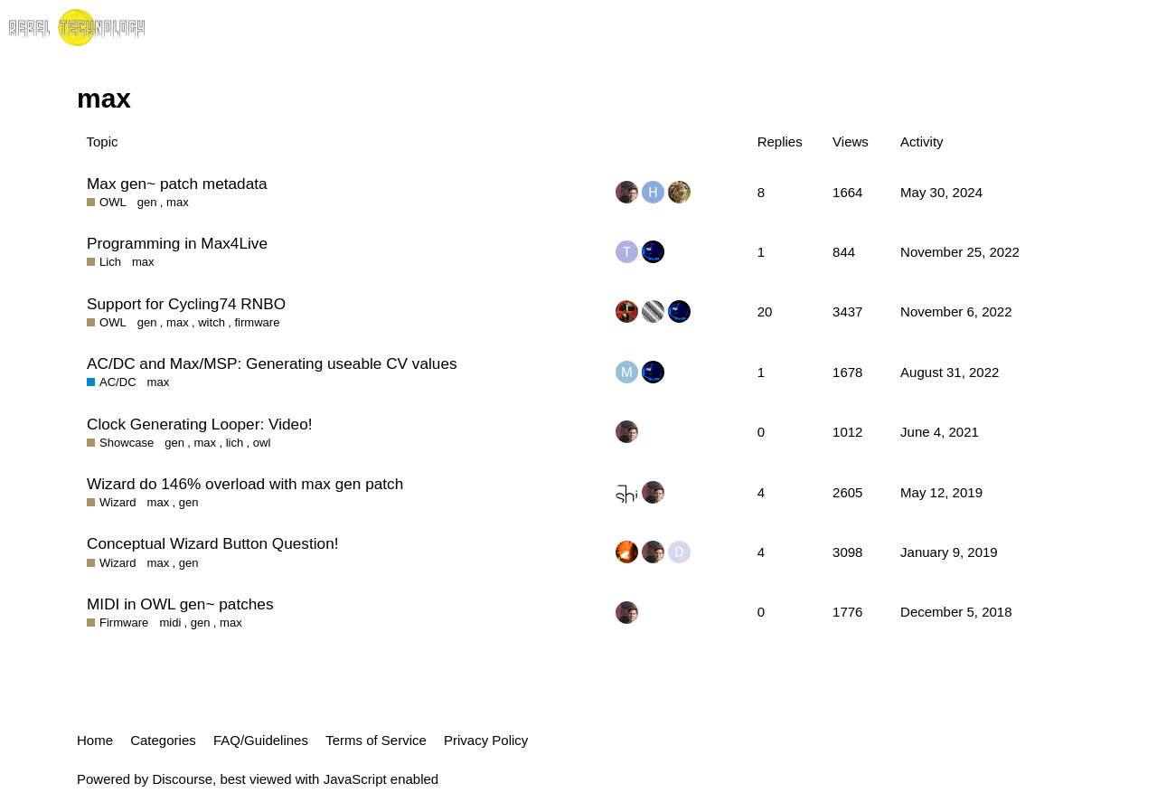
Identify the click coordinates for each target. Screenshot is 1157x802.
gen (147, 202)
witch (211, 322)
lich (235, 442)
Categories (163, 740)
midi (170, 622)
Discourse (182, 779)
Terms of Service (376, 740)
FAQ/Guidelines (260, 740)
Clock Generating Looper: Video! (200, 424)
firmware (256, 322)
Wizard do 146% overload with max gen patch (245, 484)
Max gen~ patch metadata (177, 184)
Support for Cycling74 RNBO (186, 304)
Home (95, 740)
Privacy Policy (486, 740)
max (177, 202)
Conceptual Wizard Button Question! (213, 543)
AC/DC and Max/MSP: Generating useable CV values (272, 363)
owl (262, 442)
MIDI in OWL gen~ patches (180, 604)
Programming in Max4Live (177, 243)
